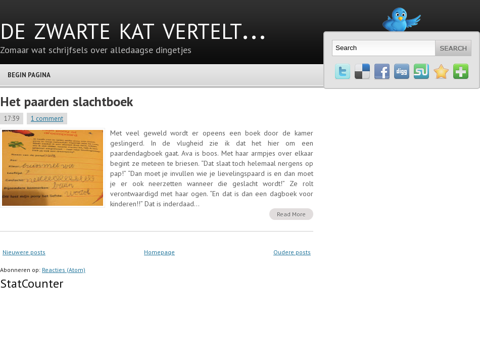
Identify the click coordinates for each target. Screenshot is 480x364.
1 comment (47, 118)
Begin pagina (29, 75)
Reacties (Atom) (63, 270)
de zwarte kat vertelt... (133, 28)
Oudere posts (292, 252)
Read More (291, 214)
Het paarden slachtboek (66, 101)
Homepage (159, 252)
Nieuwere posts (24, 252)
